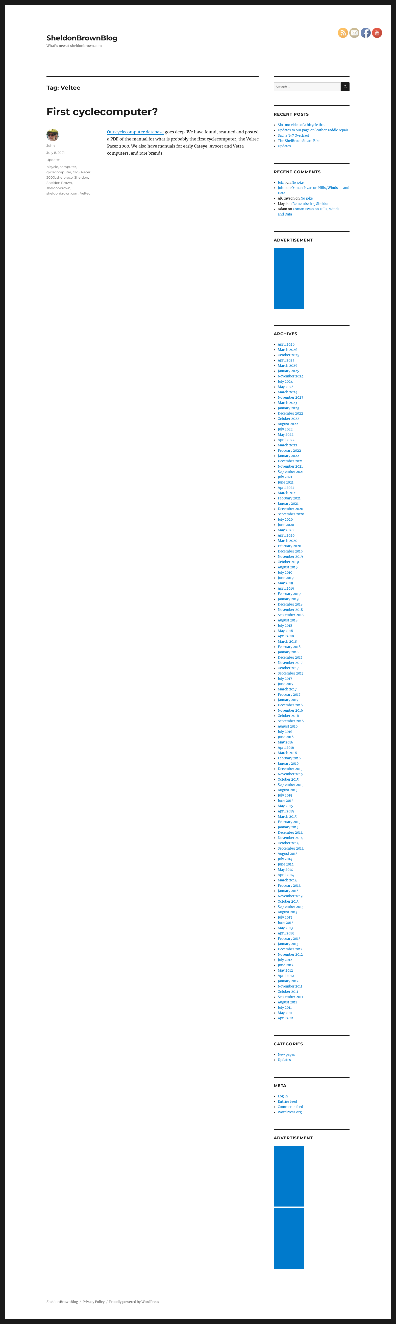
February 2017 (289, 694)
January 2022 (288, 456)
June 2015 (285, 801)
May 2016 (285, 742)
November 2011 (290, 986)
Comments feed (290, 1107)
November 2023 (290, 397)
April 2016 (286, 747)
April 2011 (285, 1018)
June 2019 (286, 578)
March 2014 (287, 880)
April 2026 (286, 344)
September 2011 (290, 997)
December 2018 (290, 604)
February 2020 (289, 546)
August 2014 (288, 854)
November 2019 (290, 557)
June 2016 (286, 737)
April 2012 (286, 976)
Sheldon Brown (59, 183)
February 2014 (289, 885)
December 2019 (290, 551)
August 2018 (288, 620)
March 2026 (288, 350)
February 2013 (289, 938)
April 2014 (286, 875)
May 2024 (285, 387)
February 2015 (289, 822)
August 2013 (287, 912)
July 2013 (285, 917)
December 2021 (290, 461)
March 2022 (287, 445)
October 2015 (288, 779)
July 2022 (285, 429)
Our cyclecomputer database (135, 131)
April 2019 (286, 588)
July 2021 (285, 477)
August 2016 (288, 726)
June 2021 (285, 482)
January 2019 (288, 599)
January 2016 (288, 763)
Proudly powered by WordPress (134, 1302)
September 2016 (291, 721)
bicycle (52, 167)
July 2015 (285, 795)
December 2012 (290, 949)
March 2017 (287, 689)
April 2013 (286, 933)
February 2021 (289, 498)
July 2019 (285, 572)
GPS (76, 172)
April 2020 (286, 535)
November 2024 (290, 376)
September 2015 (291, 785)
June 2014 (285, 864)
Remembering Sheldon (311, 204)
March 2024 (287, 392)
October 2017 (288, 668)
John (50, 145)
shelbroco (65, 177)
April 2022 (286, 440)
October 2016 (288, 716)
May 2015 (285, 806)
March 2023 (287, 403)
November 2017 (290, 663)
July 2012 (285, 960)
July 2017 (285, 679)
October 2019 (288, 562)
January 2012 (288, 981)
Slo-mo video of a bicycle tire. (301, 125)
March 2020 (287, 541)
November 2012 (290, 954)
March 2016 (287, 753)
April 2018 (286, 636)
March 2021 (287, 493)
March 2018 (287, 641)
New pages (286, 1054)
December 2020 (290, 509)
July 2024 (285, 381)
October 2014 (288, 843)
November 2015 (290, 774)
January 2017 (288, 700)
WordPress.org (290, 1112)
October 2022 (288, 419)
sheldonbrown (58, 188)
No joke (297, 182)
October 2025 (288, 355)
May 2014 (285, 870)
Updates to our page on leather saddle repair (313, 130)
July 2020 (285, 519)
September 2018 (291, 615)
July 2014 (285, 859)
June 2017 (285, 684)
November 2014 (290, 838)
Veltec (85, 193)
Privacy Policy (94, 1302)
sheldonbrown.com (62, 193)
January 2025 (288, 371)
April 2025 (286, 360)
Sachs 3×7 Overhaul (293, 135)
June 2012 (285, 965)
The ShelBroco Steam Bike (299, 141)
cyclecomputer (58, 172)
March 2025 (287, 366)
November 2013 (290, 896)
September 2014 (291, 848)
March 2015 (287, 816)
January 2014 (288, 891)
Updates (53, 160)
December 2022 (290, 413)
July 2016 (285, 732)
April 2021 (286, 488)
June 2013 (285, 923)
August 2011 (287, 1002)
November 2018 (290, 610)
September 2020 (291, 514)
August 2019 (288, 567)
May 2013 (285, 928)
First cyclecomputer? (102, 111)
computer (68, 167)
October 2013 (288, 901)
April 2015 (286, 811)
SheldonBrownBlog (82, 38)
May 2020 (285, 530)
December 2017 (290, 657)
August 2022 (288, 424)
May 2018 (285, 631)
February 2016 (289, 758)
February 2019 (289, 594)
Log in (283, 1096)
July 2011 (285, 1007)
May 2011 (285, 1013)
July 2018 (285, 625)
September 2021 (291, 472)
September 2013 (290, 907)
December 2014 (290, 832)
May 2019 (285, 583)
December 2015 (290, 769)
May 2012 (285, 970)
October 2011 (288, 992)
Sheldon (81, 177)
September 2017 (291, 673)
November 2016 (290, 710)
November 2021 (290, 466)
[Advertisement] (290, 279)
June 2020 (286, 525)
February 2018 (289, 647)
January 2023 (288, 408)
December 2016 (290, 705)
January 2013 (288, 944)
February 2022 (289, 450)
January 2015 (288, 827)
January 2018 (288, 652)
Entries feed (287, 1101)
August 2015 (288, 790)
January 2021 (288, 503)
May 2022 (285, 434)
